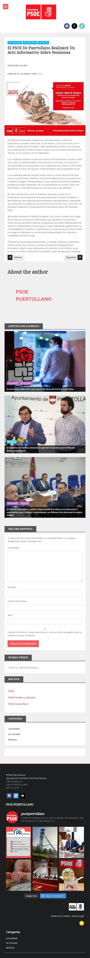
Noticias (43, 43)
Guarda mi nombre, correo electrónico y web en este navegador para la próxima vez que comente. (45, 634)
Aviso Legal (78, 916)
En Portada (30, 43)
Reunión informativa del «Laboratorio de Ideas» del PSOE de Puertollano (40, 389)
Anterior (18, 257)
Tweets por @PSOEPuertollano (23, 667)
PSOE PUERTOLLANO (17, 65)
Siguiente (71, 257)
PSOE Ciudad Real (18, 704)
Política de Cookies (60, 916)
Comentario (14, 547)
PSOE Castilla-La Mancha (21, 697)
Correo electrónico (18, 601)
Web (10, 615)
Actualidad (15, 43)
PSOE (11, 691)
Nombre (12, 587)
